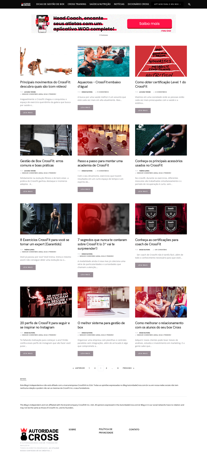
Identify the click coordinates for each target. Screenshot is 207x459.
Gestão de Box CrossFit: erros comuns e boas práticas (41, 163)
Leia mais (28, 113)
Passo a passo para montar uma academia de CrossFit (100, 163)
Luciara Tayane (30, 92)
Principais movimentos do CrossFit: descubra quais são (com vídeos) (45, 84)
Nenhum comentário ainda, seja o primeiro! (39, 94)
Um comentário (161, 250)
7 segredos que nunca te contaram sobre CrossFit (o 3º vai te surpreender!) (102, 244)
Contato (134, 429)
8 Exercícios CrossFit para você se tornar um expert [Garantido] (44, 242)
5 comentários (103, 92)
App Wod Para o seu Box (167, 4)
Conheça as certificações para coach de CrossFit (156, 242)
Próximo (127, 368)
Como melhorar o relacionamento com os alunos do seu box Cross (159, 325)
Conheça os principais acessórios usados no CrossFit (159, 163)
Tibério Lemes (144, 171)
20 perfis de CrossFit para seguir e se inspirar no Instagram (45, 325)
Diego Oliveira (87, 92)
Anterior (80, 368)
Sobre (72, 429)
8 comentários (161, 92)
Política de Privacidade (106, 431)
